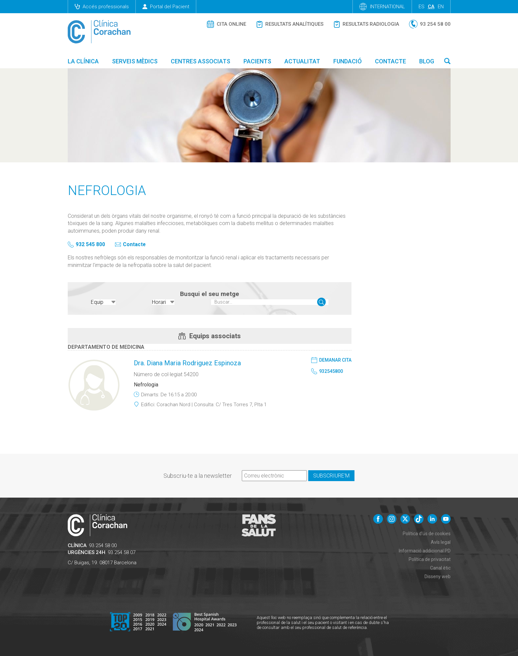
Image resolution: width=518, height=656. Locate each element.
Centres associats (200, 61)
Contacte (390, 61)
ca (431, 7)
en (441, 7)
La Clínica (83, 61)
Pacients (257, 61)
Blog (426, 61)
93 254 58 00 (103, 544)
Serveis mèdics (135, 61)
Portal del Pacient (165, 6)
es (422, 7)
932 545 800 (90, 244)
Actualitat (302, 61)
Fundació (347, 61)
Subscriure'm (331, 474)
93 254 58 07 (121, 551)
